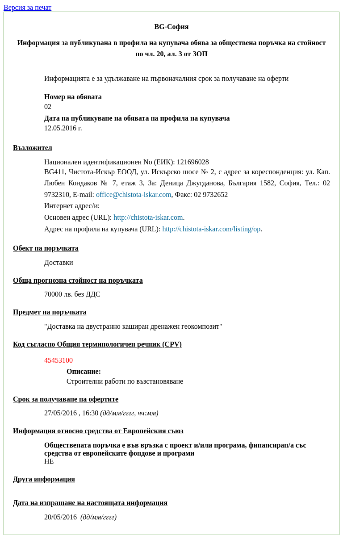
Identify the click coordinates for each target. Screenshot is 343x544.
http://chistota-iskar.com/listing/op (211, 229)
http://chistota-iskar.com (148, 217)
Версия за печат (27, 7)
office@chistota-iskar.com (134, 194)
